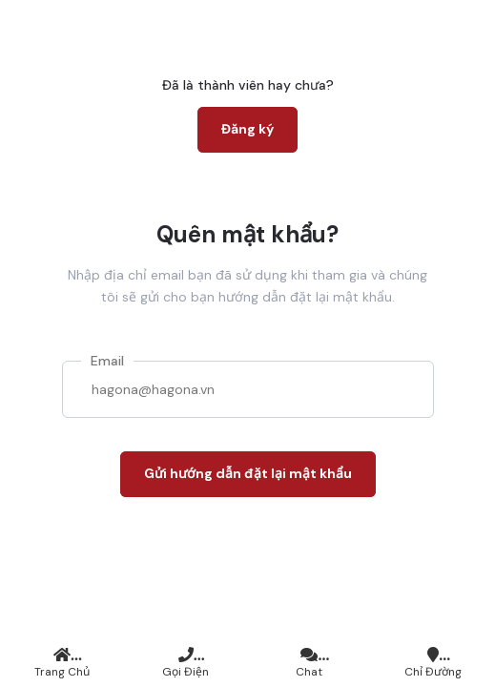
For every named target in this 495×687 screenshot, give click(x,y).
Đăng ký (247, 128)
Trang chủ (62, 663)
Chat (310, 663)
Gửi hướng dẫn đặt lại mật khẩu (248, 473)
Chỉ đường (433, 663)
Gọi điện (186, 663)
